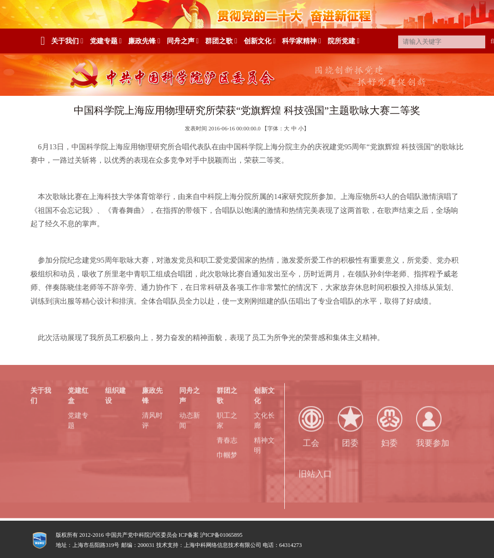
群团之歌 (221, 41)
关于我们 (67, 41)
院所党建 (343, 41)
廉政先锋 (144, 41)
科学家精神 (301, 41)
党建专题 (106, 41)
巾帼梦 (227, 453)
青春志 (227, 438)
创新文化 (260, 41)
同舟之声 (183, 41)
